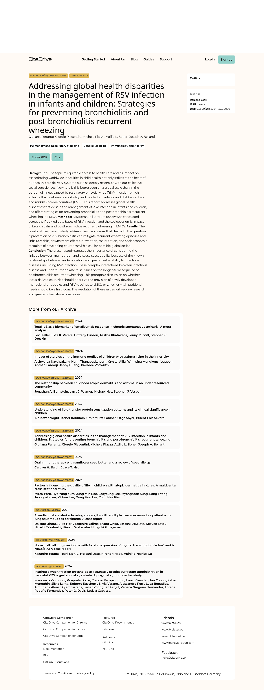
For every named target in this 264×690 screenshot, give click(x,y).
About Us (118, 59)
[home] (40, 60)
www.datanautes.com (176, 636)
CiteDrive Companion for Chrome (65, 622)
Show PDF (39, 157)
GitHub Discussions (56, 662)
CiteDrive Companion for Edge (63, 635)
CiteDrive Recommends (118, 622)
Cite (57, 157)
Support (166, 59)
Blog (134, 59)
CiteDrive (108, 642)
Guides (149, 59)
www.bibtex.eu (171, 623)
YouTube (108, 649)
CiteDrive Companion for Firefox (64, 629)
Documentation (53, 649)
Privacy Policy (85, 673)
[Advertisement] (132, 27)
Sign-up (226, 59)
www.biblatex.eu (172, 629)
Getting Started (93, 59)
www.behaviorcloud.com (178, 642)
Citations (108, 629)
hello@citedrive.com (175, 657)
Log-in (210, 59)
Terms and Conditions (57, 673)
